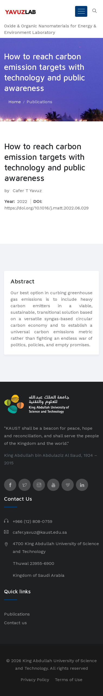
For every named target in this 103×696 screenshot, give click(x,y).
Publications (39, 101)
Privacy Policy (35, 679)
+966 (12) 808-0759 (32, 521)
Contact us (15, 622)
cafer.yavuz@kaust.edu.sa (40, 532)
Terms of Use (68, 679)
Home (14, 101)
